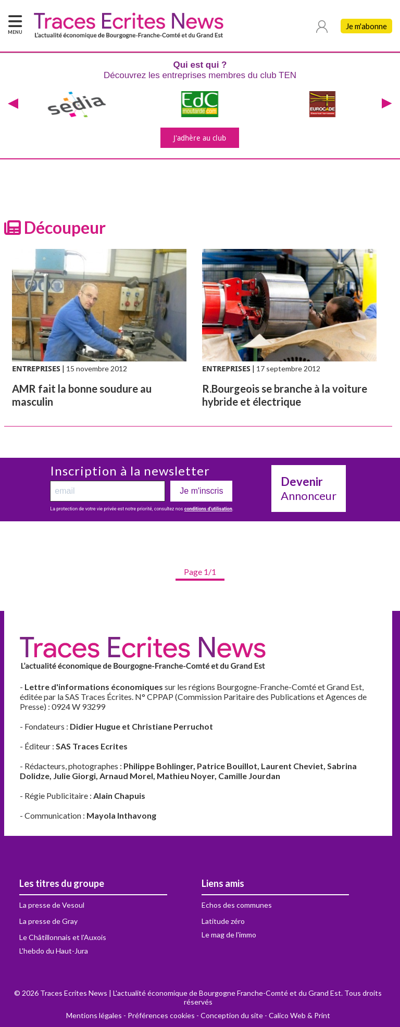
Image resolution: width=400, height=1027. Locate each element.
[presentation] (13, 104)
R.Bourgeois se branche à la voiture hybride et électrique (284, 395)
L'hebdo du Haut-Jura (53, 950)
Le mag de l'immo (229, 934)
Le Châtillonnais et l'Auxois (62, 937)
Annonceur (308, 488)
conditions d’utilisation (208, 508)
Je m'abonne (366, 26)
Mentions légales (94, 1015)
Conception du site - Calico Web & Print (265, 1015)
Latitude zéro (223, 921)
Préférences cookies (161, 1015)
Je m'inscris (201, 490)
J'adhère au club (199, 138)
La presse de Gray (48, 921)
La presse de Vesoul (51, 904)
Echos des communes (237, 904)
